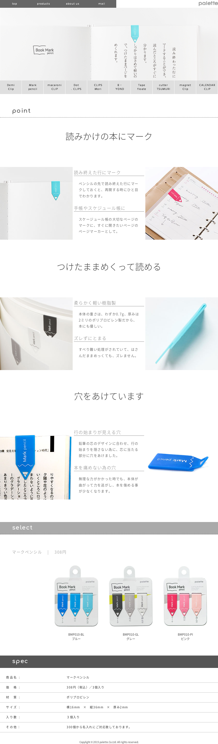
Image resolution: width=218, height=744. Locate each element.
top (14, 3)
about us (72, 3)
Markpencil (32, 87)
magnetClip (185, 87)
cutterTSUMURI (163, 87)
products (43, 3)
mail (101, 3)
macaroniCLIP (54, 87)
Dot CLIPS (76, 87)
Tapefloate (141, 87)
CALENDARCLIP (207, 87)
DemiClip (11, 87)
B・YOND (120, 87)
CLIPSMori (98, 87)
